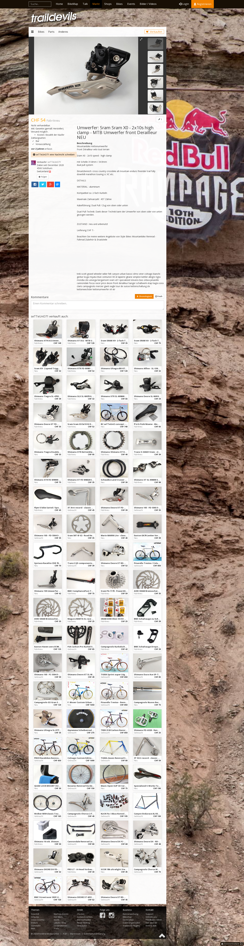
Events (131, 4)
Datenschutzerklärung (94, 933)
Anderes (63, 31)
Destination (128, 919)
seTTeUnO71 (54, 161)
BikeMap (73, 4)
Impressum (75, 933)
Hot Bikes (58, 917)
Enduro (34, 922)
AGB (65, 933)
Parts (51, 31)
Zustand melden (84, 917)
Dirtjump (35, 917)
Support (149, 914)
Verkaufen (154, 31)
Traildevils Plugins (131, 925)
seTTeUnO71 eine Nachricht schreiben (54, 154)
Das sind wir (151, 922)
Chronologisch (144, 296)
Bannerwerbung (130, 914)
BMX (33, 928)
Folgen (43, 176)
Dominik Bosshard (230, 944)
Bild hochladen (84, 919)
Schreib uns (151, 917)
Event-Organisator (131, 922)
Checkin (80, 914)
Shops (108, 4)
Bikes (119, 4)
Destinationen (60, 925)
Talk (85, 4)
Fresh (158, 296)
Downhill (35, 914)
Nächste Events (61, 914)
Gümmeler (36, 925)
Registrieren (202, 4)
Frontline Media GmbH (48, 933)
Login (184, 4)
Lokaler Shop (60, 922)
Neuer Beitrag (83, 922)
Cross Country (37, 919)
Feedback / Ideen (154, 919)
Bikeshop (127, 917)
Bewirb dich (151, 925)
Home (59, 4)
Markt (96, 4)
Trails (56, 928)
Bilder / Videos (148, 4)
